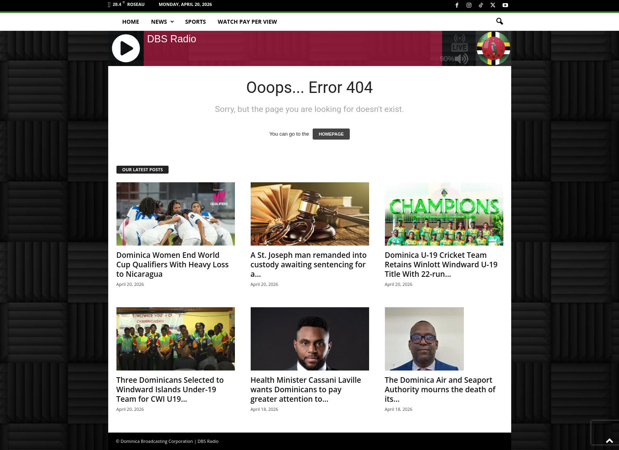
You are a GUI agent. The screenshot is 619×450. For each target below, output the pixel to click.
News (162, 21)
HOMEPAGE (331, 134)
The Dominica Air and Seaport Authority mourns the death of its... (440, 389)
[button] (499, 21)
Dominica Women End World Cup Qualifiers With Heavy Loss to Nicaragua (172, 264)
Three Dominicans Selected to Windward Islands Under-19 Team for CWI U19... (170, 389)
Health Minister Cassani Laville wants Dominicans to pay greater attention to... (306, 389)
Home (130, 21)
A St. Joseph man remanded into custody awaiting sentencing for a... (309, 264)
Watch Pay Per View (247, 21)
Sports (195, 21)
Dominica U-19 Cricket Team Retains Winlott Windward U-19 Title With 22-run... (441, 264)
